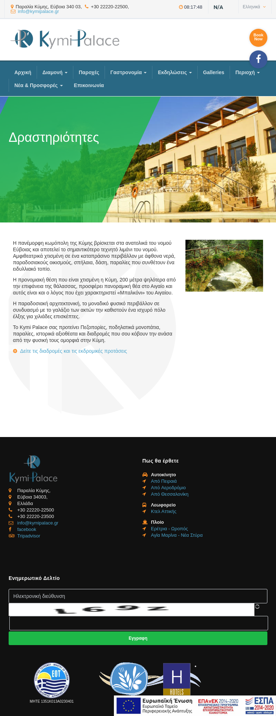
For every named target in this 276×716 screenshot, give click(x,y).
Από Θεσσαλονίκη (170, 494)
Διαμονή (55, 72)
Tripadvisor (28, 536)
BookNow (258, 37)
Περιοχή (247, 72)
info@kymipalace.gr (38, 11)
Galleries (213, 72)
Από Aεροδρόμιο (168, 487)
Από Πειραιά (164, 481)
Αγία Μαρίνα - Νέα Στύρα (177, 535)
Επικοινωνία (89, 85)
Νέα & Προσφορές (38, 85)
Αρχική (22, 72)
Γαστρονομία (128, 72)
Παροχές (89, 72)
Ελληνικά (254, 6)
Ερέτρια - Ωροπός (169, 528)
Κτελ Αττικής (163, 511)
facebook (26, 529)
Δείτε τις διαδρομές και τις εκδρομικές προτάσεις (73, 351)
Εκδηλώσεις (175, 72)
